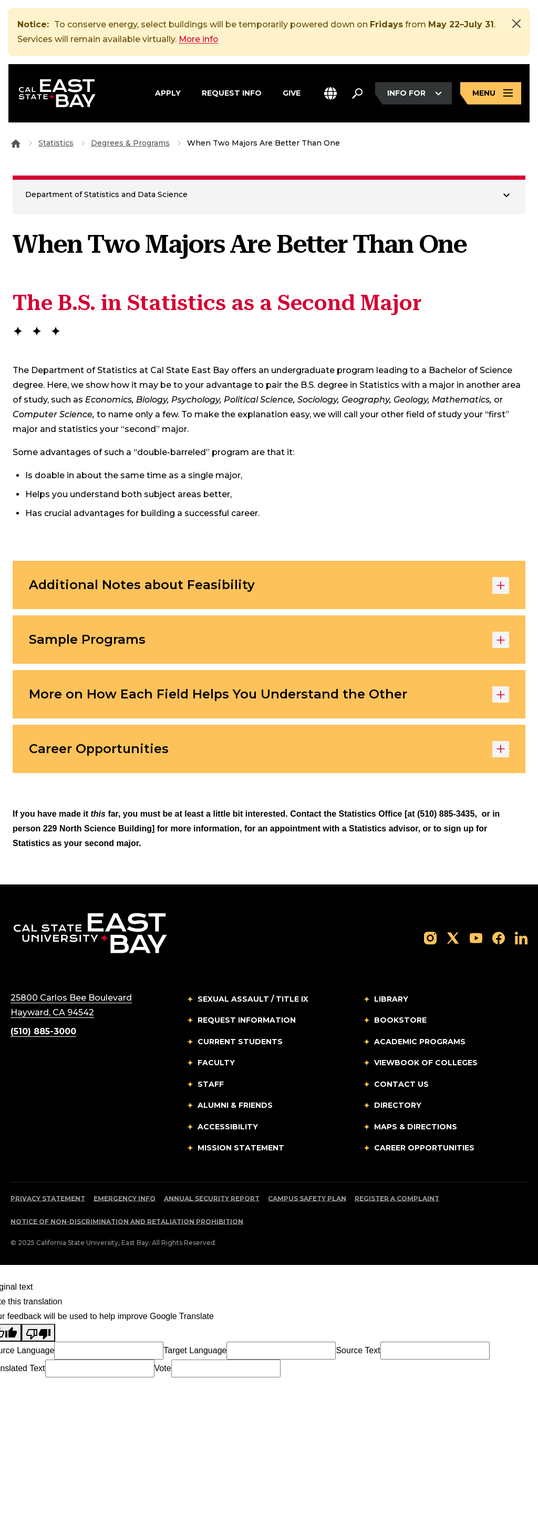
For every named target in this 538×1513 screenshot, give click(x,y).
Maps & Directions (415, 1128)
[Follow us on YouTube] (476, 939)
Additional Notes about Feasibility (269, 585)
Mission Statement (241, 1150)
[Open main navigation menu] (490, 94)
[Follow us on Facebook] (498, 939)
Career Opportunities (269, 751)
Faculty (216, 1064)
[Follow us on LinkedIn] (521, 939)
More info (199, 39)
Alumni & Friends (235, 1107)
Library (391, 1000)
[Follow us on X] (453, 939)
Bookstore (400, 1022)
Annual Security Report (212, 1200)
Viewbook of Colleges (426, 1064)
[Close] (516, 23)
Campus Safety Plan (307, 1200)
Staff (211, 1085)
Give (292, 92)
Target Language (194, 1351)
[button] (330, 94)
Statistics (56, 143)
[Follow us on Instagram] (430, 939)
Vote (162, 1369)
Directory (397, 1107)
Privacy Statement (48, 1200)
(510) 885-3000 (43, 1033)
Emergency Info (125, 1200)
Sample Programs (269, 640)
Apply (168, 92)
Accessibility (228, 1128)
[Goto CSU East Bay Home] (16, 143)
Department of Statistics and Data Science (106, 194)
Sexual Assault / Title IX (253, 1000)
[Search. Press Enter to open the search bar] (357, 93)
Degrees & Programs (130, 143)
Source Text (358, 1351)
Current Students (240, 1043)
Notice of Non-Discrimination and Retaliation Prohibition (127, 1223)
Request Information (247, 1022)
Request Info (232, 92)
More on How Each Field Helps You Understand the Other (269, 695)
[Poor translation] (38, 1334)
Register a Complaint (397, 1200)
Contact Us (401, 1085)
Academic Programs (419, 1043)
